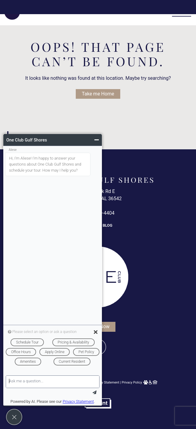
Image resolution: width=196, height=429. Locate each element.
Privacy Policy (132, 382)
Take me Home (98, 94)
